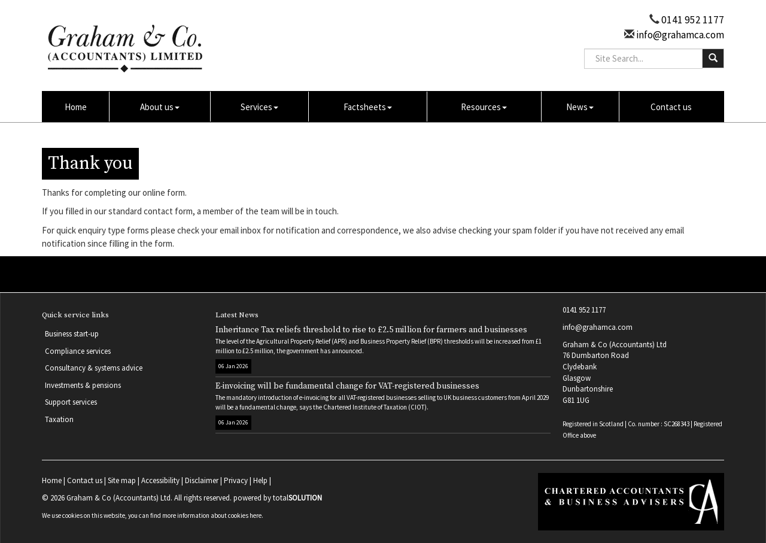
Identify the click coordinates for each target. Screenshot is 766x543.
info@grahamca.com (679, 34)
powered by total (277, 498)
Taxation (59, 419)
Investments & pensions (83, 385)
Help (260, 480)
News (580, 107)
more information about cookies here (212, 515)
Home (76, 107)
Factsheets (368, 107)
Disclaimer (201, 480)
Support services (71, 402)
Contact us (671, 107)
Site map (122, 480)
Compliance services (78, 351)
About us (160, 107)
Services (259, 107)
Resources (484, 107)
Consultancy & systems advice (93, 368)
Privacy (236, 480)
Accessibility (160, 480)
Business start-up (72, 334)
